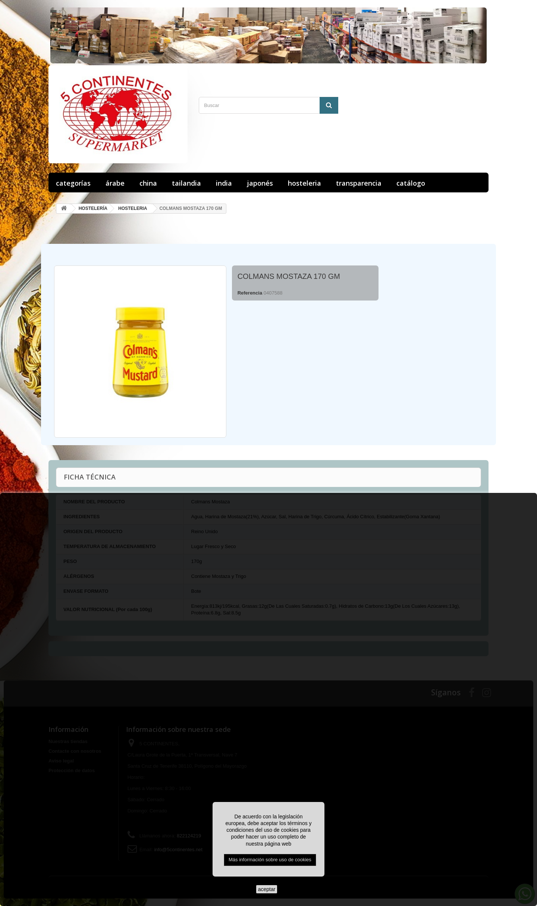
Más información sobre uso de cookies (270, 859)
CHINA (148, 183)
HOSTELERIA (304, 183)
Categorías (73, 183)
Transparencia (358, 183)
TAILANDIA (186, 183)
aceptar (267, 889)
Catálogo (410, 183)
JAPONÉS (260, 183)
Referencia (250, 293)
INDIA (224, 183)
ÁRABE (115, 183)
